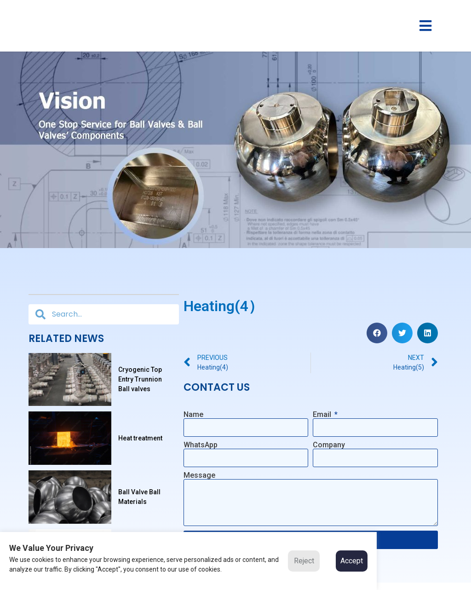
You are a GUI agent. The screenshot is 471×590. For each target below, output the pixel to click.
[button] (377, 332)
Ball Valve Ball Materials (139, 501)
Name (193, 414)
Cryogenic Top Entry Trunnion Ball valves (140, 380)
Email (323, 414)
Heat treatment (140, 441)
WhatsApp (201, 445)
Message (199, 475)
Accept (351, 560)
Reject (304, 560)
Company (329, 445)
